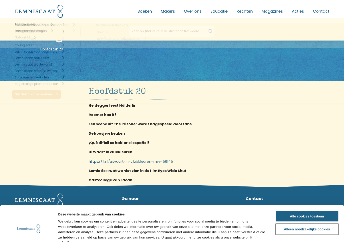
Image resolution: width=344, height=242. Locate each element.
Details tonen (239, 233)
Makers (168, 11)
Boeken (144, 11)
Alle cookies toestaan (307, 192)
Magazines (272, 11)
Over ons (193, 11)
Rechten (245, 11)
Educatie (219, 11)
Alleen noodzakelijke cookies (307, 205)
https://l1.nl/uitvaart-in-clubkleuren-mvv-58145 (131, 161)
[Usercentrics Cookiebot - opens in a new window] (28, 233)
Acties (298, 11)
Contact (321, 11)
